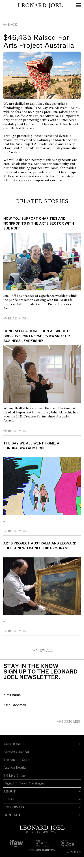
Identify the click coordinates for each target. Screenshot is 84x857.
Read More (18, 319)
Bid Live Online (14, 776)
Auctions (12, 744)
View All (44, 651)
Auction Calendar (16, 752)
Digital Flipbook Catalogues (24, 784)
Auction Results (14, 768)
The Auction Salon (16, 760)
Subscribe (71, 722)
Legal (9, 799)
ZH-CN (71, 852)
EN (79, 852)
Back (12, 25)
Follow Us (13, 807)
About (9, 791)
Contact (12, 815)
